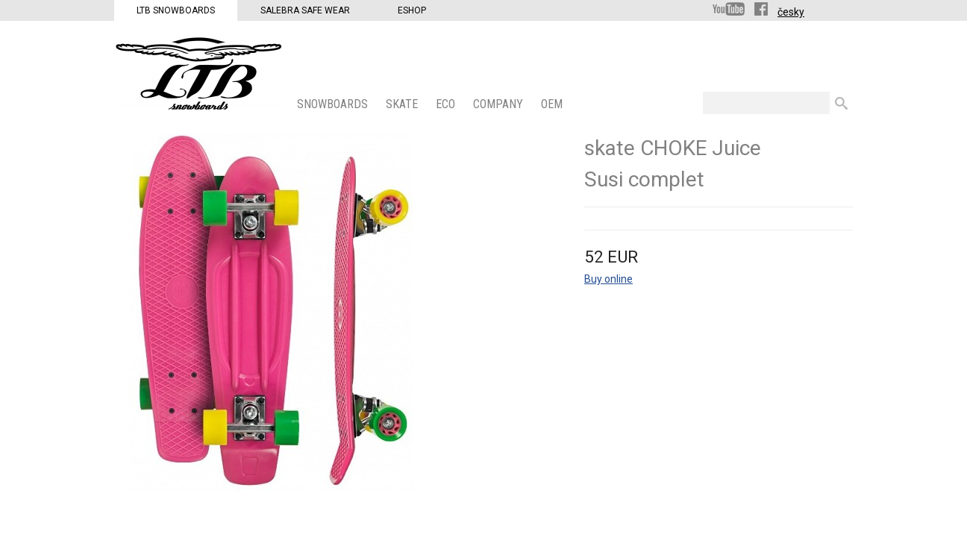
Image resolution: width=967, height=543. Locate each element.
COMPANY (499, 104)
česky (790, 12)
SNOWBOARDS (334, 104)
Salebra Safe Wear (305, 10)
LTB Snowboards (176, 10)
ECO (447, 104)
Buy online (608, 279)
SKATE (403, 104)
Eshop (412, 10)
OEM (553, 104)
